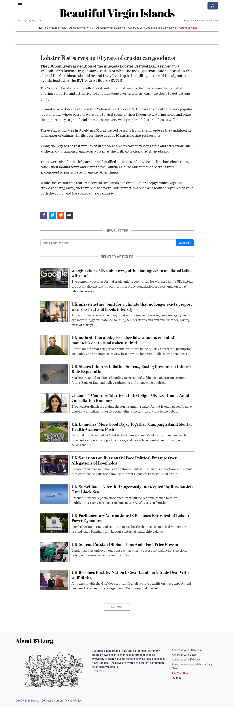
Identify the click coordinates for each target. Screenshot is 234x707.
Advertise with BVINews (110, 27)
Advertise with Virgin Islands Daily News (152, 27)
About (59, 700)
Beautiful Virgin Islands (117, 12)
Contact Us (48, 700)
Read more (98, 671)
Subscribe (184, 242)
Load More (117, 607)
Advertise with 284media (51, 27)
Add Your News (188, 27)
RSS (176, 678)
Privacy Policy (73, 700)
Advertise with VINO (81, 27)
